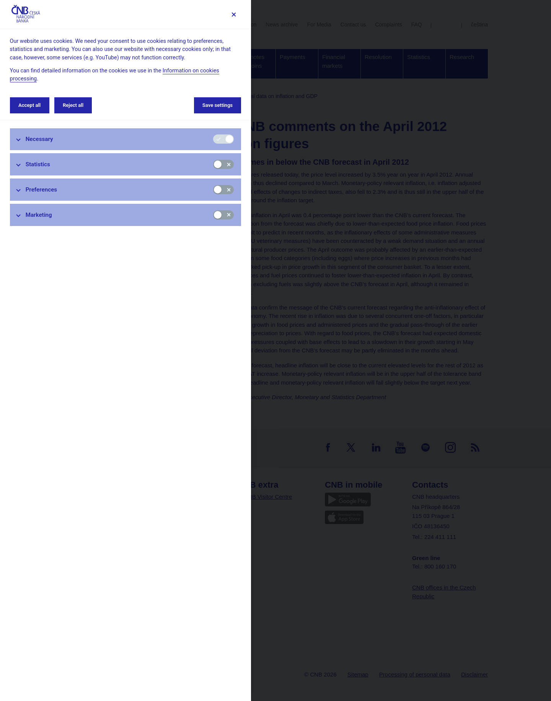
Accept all (29, 105)
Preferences (41, 189)
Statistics (38, 164)
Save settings (217, 105)
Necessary (39, 139)
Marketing (39, 214)
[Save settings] (233, 14)
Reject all (73, 105)
